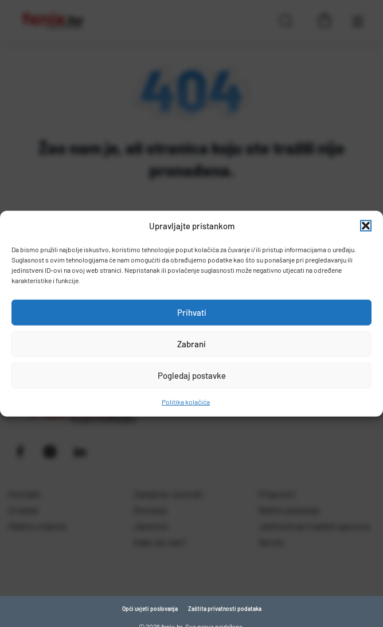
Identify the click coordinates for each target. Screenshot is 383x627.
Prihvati (191, 312)
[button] (366, 226)
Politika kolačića (186, 401)
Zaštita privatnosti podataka (224, 608)
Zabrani (191, 344)
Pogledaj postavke (192, 375)
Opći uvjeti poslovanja (150, 608)
